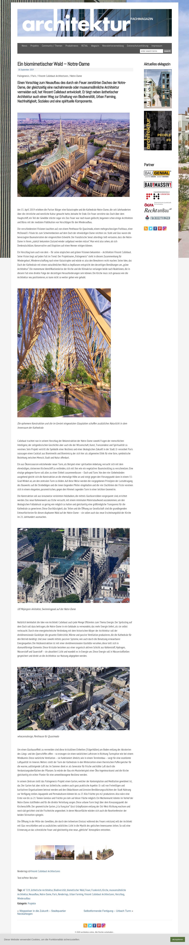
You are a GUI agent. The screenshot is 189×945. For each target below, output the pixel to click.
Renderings (63, 894)
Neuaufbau (34, 894)
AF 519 (26, 890)
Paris (54, 894)
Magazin (95, 45)
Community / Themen (52, 45)
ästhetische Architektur (42, 890)
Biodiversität (60, 890)
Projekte (34, 45)
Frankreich (96, 890)
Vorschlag (119, 894)
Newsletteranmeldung (113, 45)
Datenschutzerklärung (137, 45)
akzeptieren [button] (177, 939)
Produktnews (71, 45)
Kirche (105, 890)
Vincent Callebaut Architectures (45, 871)
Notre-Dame (45, 894)
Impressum (157, 45)
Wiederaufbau (23, 898)
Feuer (87, 890)
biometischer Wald (75, 890)
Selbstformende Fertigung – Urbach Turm (107, 911)
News (24, 45)
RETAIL (84, 45)
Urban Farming (76, 894)
